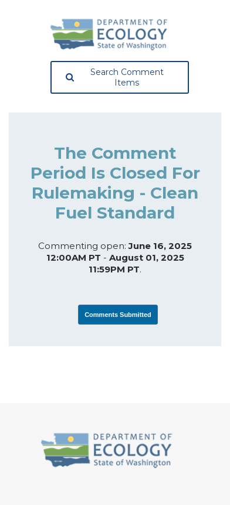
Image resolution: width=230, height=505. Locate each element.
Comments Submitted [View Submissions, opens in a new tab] (117, 314)
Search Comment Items (115, 77)
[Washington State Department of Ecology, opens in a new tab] (109, 34)
